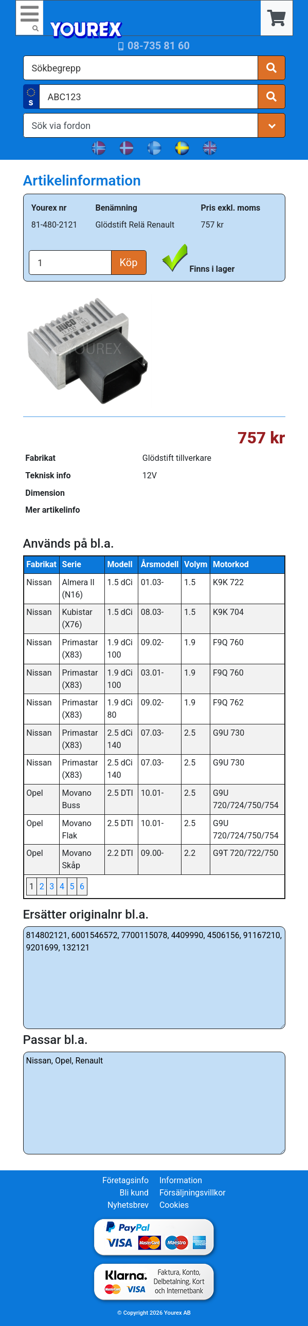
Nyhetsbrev (128, 1205)
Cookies (174, 1205)
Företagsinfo (125, 1180)
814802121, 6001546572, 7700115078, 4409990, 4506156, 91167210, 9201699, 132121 (154, 977)
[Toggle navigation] (30, 18)
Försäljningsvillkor (192, 1193)
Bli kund (134, 1193)
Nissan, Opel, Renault (154, 1103)
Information (180, 1180)
